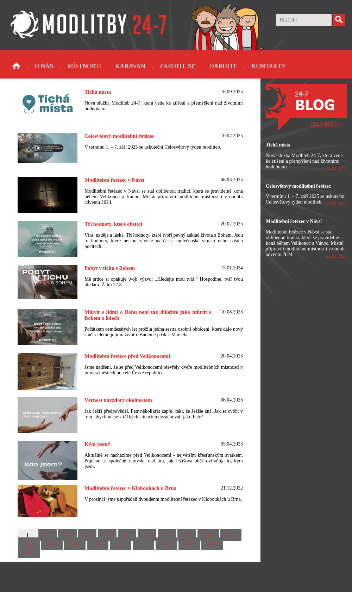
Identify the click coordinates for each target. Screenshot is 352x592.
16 (121, 543)
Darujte (223, 66)
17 (143, 543)
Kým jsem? (97, 444)
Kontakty (268, 66)
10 (208, 535)
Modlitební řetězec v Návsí (114, 180)
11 (231, 535)
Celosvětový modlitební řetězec (119, 136)
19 (189, 543)
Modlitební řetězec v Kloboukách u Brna (130, 488)
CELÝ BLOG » (326, 124)
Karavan (130, 66)
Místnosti (84, 66)
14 (75, 543)
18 (166, 543)
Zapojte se (177, 66)
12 (29, 543)
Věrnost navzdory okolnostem (118, 400)
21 (29, 552)
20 (212, 543)
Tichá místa (97, 92)
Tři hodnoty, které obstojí (113, 224)
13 (52, 543)
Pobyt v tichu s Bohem (109, 268)
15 (98, 543)
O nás (44, 66)
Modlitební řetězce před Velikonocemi (127, 356)
